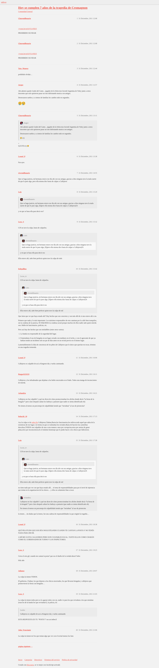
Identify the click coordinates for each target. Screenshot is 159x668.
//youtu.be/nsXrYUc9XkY (27, 29)
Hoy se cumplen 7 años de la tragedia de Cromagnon (52, 7)
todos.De (34, 422)
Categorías (28, 660)
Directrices (38, 660)
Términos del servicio (52, 660)
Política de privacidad (69, 660)
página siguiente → (25, 646)
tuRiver (3, 2)
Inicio (20, 660)
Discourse (30, 665)
